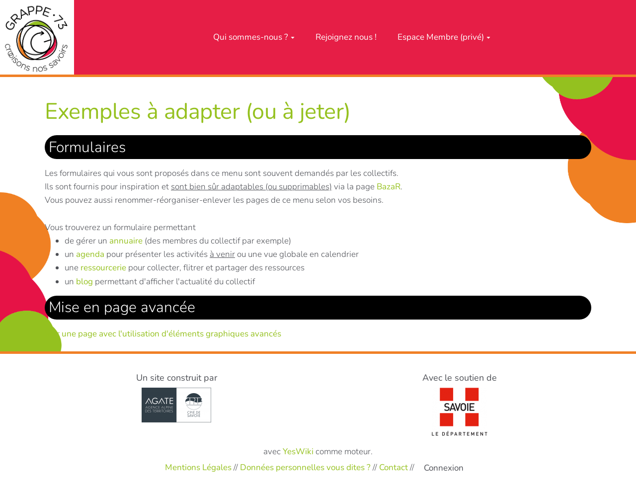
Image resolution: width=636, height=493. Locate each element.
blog (84, 281)
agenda (90, 254)
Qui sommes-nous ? (254, 37)
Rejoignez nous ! (346, 37)
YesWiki (298, 451)
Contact (393, 467)
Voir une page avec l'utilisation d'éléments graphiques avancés (163, 333)
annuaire (126, 240)
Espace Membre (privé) (444, 37)
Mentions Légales (198, 467)
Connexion (444, 468)
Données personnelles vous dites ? (305, 467)
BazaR (388, 186)
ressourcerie (103, 267)
